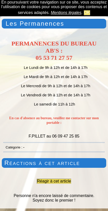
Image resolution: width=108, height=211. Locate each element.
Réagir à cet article (54, 181)
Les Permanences (35, 23)
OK (87, 12)
